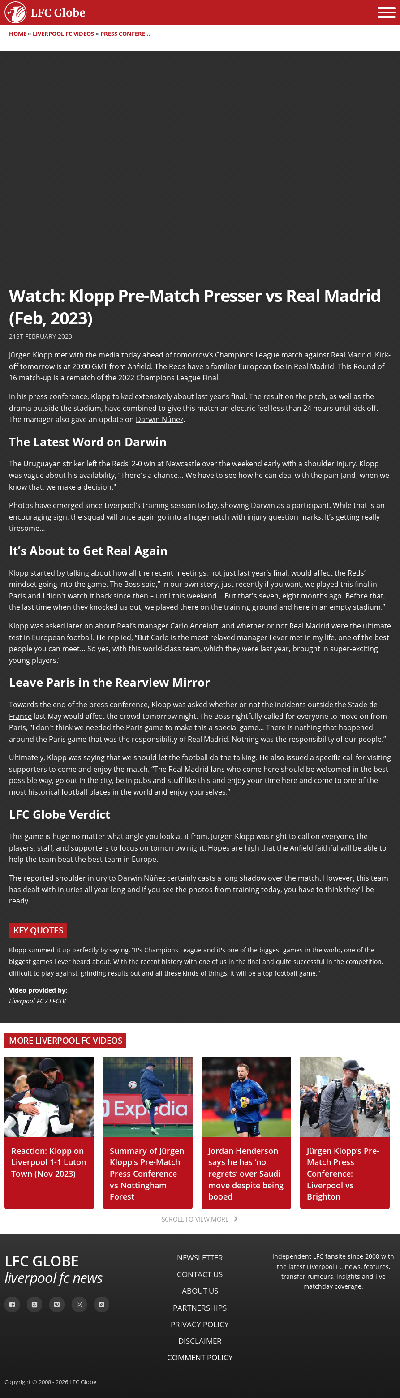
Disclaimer (200, 1341)
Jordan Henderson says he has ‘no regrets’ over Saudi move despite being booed (246, 1173)
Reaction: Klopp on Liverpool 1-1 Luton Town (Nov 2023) (48, 1162)
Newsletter (200, 1257)
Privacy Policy (200, 1324)
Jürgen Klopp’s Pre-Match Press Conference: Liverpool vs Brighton (343, 1173)
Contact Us (200, 1274)
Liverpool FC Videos (63, 34)
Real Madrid (314, 366)
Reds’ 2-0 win (133, 464)
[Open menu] (387, 12)
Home (17, 34)
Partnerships (200, 1308)
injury (346, 464)
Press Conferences (130, 34)
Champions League (247, 355)
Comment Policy (200, 1357)
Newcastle (183, 464)
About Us (200, 1291)
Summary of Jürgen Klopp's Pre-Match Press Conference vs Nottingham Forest (147, 1173)
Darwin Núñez (159, 419)
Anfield (139, 366)
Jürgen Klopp (30, 355)
